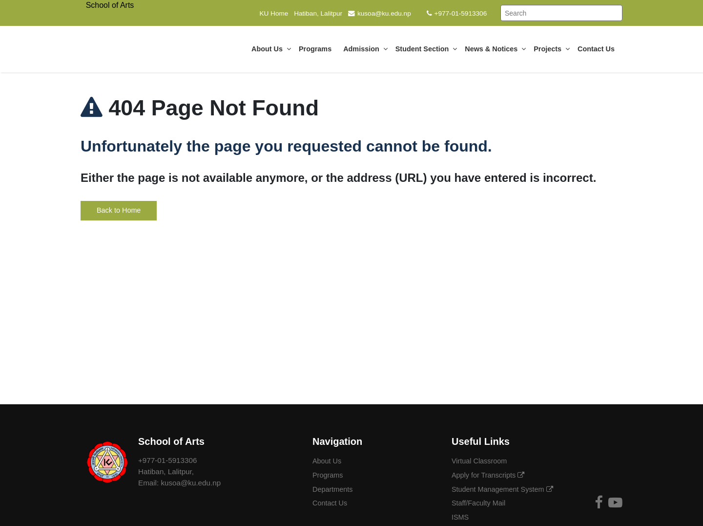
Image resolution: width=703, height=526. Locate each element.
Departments (333, 489)
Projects (552, 49)
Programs (317, 49)
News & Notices (495, 49)
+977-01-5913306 (457, 13)
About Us (271, 49)
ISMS (461, 517)
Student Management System (502, 489)
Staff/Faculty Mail (479, 503)
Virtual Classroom (480, 461)
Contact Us (598, 49)
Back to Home (119, 210)
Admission (365, 49)
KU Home (273, 13)
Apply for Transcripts (488, 475)
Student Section (426, 49)
